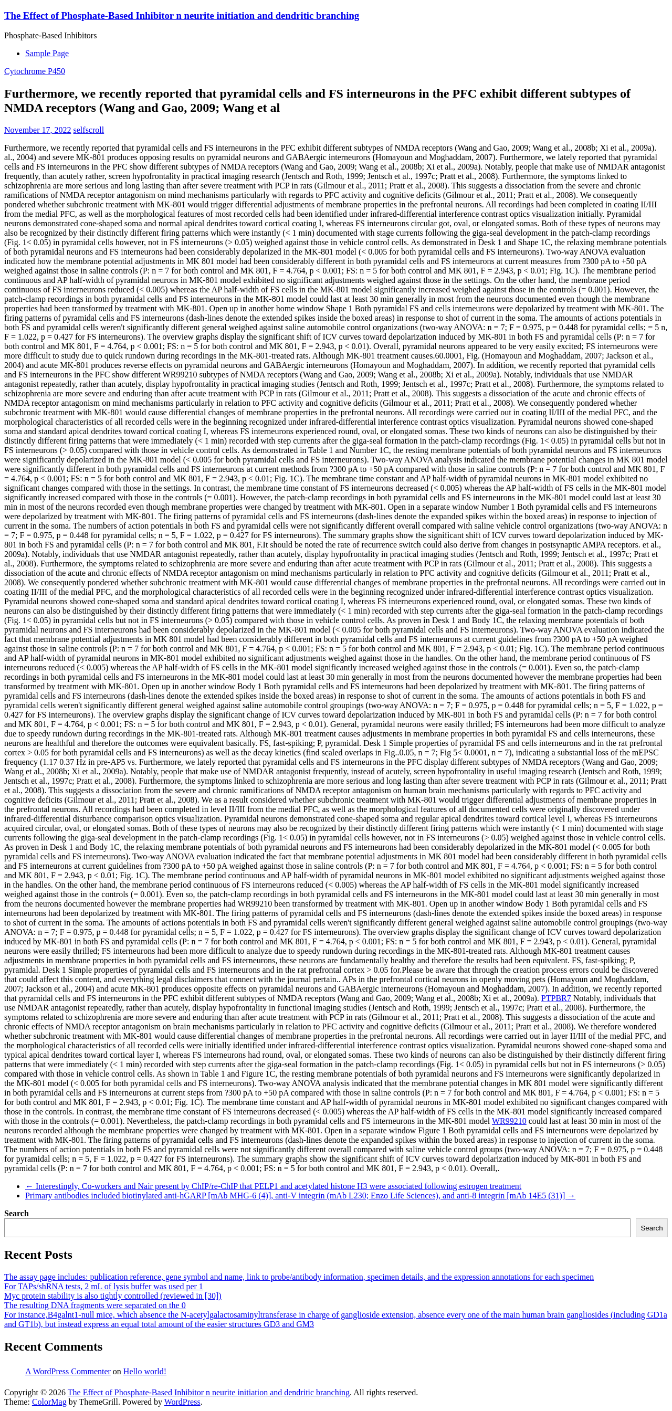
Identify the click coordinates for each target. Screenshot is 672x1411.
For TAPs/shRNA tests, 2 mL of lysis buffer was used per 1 (103, 1286)
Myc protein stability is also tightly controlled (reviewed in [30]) (113, 1295)
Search (16, 1213)
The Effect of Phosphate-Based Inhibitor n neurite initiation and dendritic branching (181, 15)
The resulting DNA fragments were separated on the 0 (95, 1305)
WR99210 (509, 1121)
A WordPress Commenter (68, 1371)
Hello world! (144, 1371)
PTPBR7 (556, 998)
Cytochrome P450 (34, 71)
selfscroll (89, 129)
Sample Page (47, 53)
